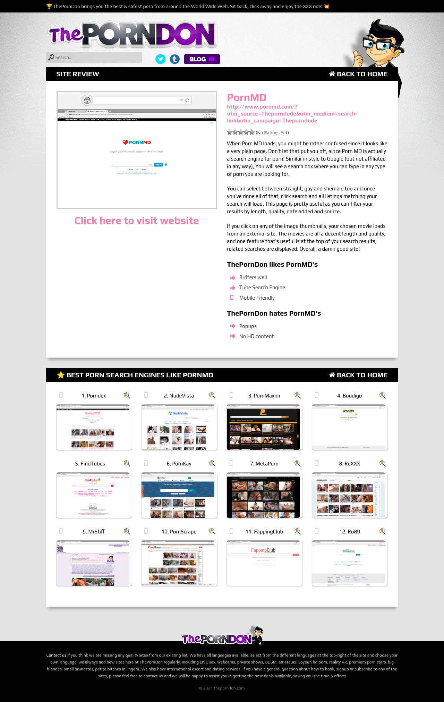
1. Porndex (94, 396)
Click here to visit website (136, 220)
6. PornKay (179, 463)
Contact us (56, 655)
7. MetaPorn (264, 463)
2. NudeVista (179, 396)
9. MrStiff (93, 531)
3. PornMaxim (264, 396)
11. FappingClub (264, 531)
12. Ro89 (349, 531)
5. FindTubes (90, 463)
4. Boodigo (349, 396)
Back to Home (358, 74)
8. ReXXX (349, 463)
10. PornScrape (178, 531)
